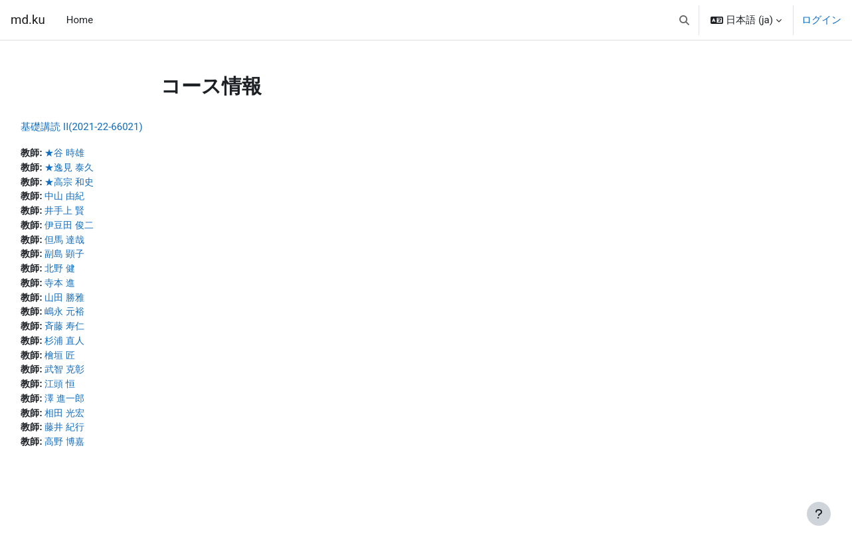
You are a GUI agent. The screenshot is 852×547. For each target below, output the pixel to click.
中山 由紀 (97, 198)
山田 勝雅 (97, 303)
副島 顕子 (97, 258)
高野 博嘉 (97, 452)
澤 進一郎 (97, 408)
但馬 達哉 (97, 243)
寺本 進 (92, 288)
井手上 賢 (97, 213)
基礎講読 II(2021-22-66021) (111, 127)
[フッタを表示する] (819, 514)
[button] (684, 20)
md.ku (28, 20)
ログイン (821, 20)
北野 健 (92, 273)
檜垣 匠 (92, 362)
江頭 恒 (92, 392)
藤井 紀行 (97, 437)
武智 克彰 (97, 378)
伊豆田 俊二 (102, 228)
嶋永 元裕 (97, 318)
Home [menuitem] (79, 20)
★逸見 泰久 (102, 169)
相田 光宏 (97, 422)
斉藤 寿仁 (97, 333)
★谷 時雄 (97, 153)
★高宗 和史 (102, 183)
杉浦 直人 (97, 348)
